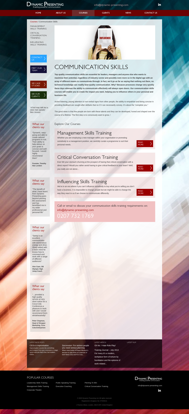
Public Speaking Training (65, 383)
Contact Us (150, 13)
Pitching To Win (91, 383)
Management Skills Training (38, 27)
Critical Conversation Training (38, 35)
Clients (106, 13)
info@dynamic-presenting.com (111, 5)
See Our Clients (36, 95)
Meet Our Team (37, 69)
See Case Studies (36, 84)
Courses (83, 13)
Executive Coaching (64, 386)
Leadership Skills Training (37, 383)
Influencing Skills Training (38, 43)
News (128, 13)
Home (38, 13)
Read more (140, 144)
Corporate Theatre (34, 390)
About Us (61, 13)
